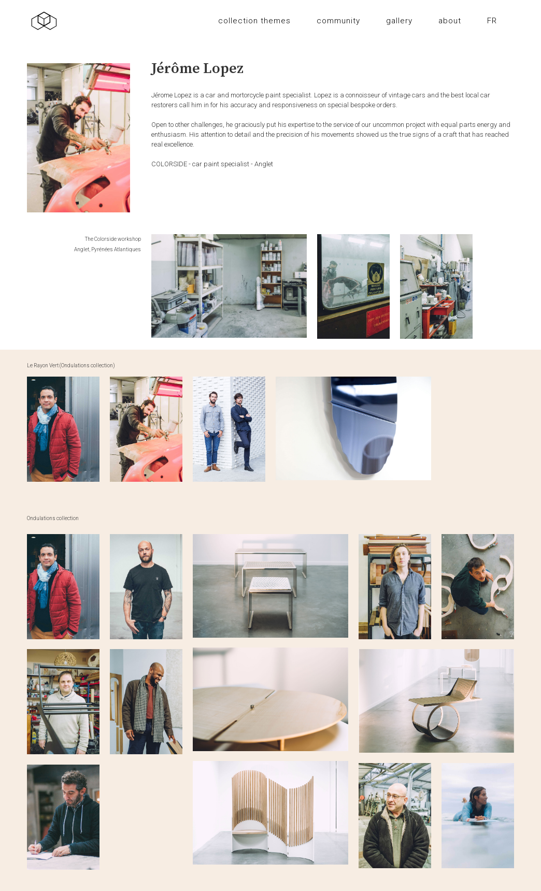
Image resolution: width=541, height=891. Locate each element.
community (338, 20)
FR (492, 20)
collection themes (254, 20)
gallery (399, 20)
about (449, 20)
